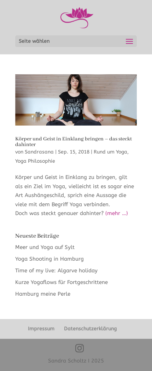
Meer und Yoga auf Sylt (45, 247)
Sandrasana (39, 152)
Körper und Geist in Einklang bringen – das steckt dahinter (73, 142)
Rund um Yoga (110, 152)
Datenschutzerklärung (90, 329)
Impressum (41, 329)
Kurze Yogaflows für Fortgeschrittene (61, 282)
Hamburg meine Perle (43, 294)
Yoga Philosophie (35, 161)
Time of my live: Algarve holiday (56, 270)
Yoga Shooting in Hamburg (49, 259)
